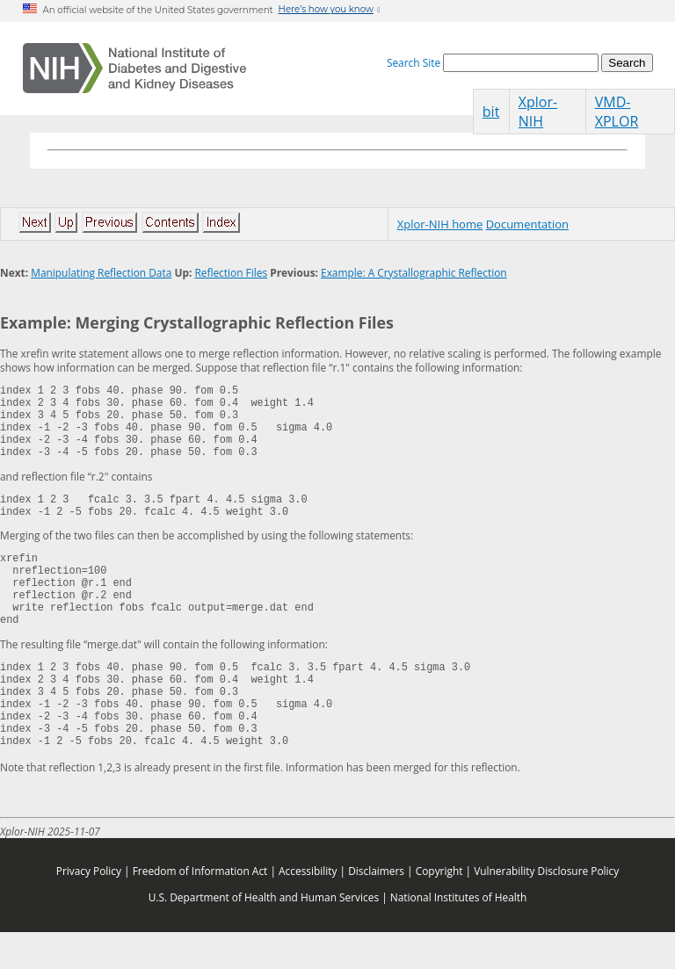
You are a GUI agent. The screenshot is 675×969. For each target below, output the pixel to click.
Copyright (439, 907)
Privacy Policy (88, 907)
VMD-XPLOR (617, 111)
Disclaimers (376, 907)
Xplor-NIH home (440, 224)
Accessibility (308, 907)
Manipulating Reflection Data (101, 272)
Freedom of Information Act (200, 907)
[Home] (135, 68)
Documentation (527, 224)
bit (491, 111)
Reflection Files (230, 272)
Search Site (413, 62)
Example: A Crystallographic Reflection (414, 272)
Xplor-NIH (538, 111)
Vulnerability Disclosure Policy (546, 907)
